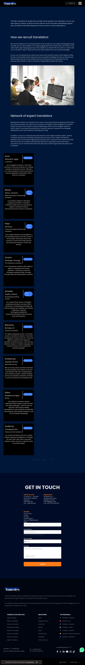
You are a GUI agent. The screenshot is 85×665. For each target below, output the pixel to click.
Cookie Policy (30, 662)
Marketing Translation (13, 627)
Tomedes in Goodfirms (67, 637)
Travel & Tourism (43, 640)
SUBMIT (42, 564)
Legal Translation (12, 618)
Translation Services (16, 615)
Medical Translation (12, 621)
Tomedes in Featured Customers (70, 633)
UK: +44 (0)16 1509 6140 (36, 651)
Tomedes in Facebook (67, 624)
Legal (39, 618)
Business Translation (13, 633)
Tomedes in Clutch (66, 627)
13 (44, 459)
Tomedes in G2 (65, 621)
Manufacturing (42, 633)
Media (40, 630)
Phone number (42, 540)
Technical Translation (13, 630)
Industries (42, 615)
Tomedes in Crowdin (67, 630)
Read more (28, 158)
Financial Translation (13, 624)
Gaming (40, 627)
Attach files (30, 556)
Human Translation (12, 637)
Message (42, 552)
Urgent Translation (12, 640)
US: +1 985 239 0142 (35, 649)
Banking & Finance (43, 621)
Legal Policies (63, 662)
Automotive (41, 637)
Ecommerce (41, 624)
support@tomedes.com (62, 647)
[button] (25, 541)
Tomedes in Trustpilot (67, 618)
